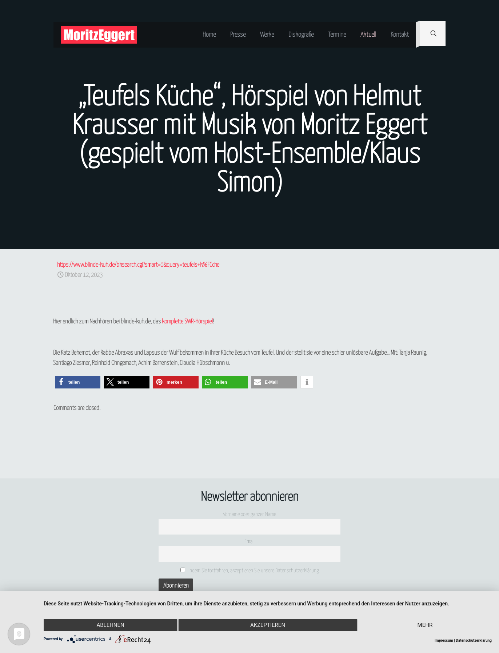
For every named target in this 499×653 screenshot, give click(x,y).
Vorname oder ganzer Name (249, 514)
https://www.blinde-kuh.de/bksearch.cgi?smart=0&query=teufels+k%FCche (138, 265)
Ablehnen (110, 625)
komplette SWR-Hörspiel (187, 322)
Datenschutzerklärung (474, 640)
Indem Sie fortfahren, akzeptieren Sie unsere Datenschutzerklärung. (250, 570)
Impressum (444, 640)
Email (249, 541)
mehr (425, 625)
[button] (77, 382)
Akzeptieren (267, 625)
